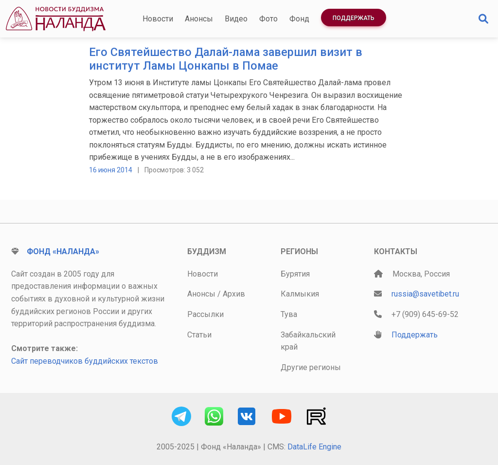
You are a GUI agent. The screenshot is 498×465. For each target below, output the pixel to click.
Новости (157, 18)
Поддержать (353, 18)
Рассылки (205, 314)
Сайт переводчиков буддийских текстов (84, 361)
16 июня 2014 (110, 170)
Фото (268, 18)
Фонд (299, 18)
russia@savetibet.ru (425, 293)
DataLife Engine (314, 446)
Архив (234, 293)
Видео (236, 18)
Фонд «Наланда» (63, 251)
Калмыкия (300, 293)
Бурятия (295, 274)
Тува (289, 314)
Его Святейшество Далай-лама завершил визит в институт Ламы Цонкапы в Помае (225, 59)
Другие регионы (311, 367)
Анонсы (199, 18)
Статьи (199, 334)
